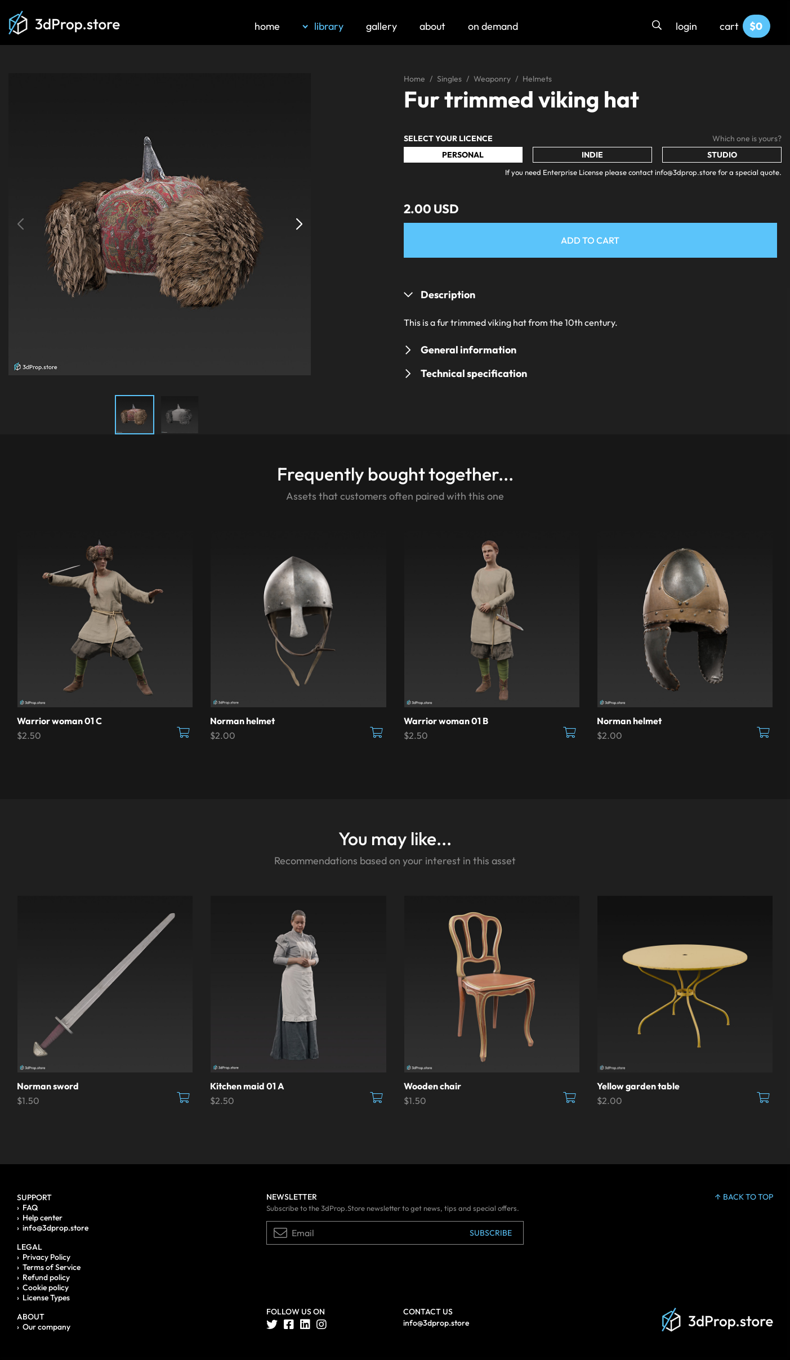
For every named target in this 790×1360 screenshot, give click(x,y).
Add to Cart (590, 240)
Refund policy (46, 1277)
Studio (722, 155)
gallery (381, 26)
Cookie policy (46, 1287)
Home (414, 79)
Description (448, 294)
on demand (493, 26)
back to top (744, 1196)
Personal (463, 155)
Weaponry (492, 79)
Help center (43, 1218)
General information (468, 349)
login (686, 26)
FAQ (30, 1207)
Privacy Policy (46, 1257)
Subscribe (491, 1233)
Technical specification (474, 373)
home (267, 26)
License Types (46, 1297)
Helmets (537, 79)
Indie (592, 155)
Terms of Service (52, 1267)
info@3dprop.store (55, 1228)
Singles (449, 79)
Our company (46, 1327)
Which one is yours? (747, 138)
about (432, 26)
